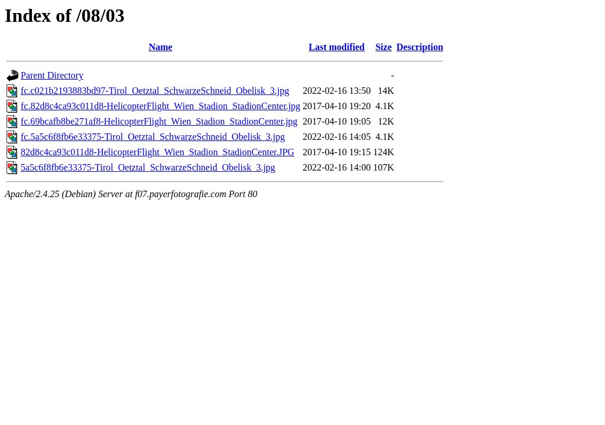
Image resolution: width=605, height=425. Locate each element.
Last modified (337, 47)
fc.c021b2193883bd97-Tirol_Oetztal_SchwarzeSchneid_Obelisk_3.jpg (155, 91)
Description (419, 47)
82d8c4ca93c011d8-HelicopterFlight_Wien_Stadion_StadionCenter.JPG (157, 152)
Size (383, 47)
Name (161, 47)
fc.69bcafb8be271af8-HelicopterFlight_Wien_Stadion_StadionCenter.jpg (159, 121)
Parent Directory (52, 75)
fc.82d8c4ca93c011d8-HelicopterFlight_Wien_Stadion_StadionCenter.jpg (160, 106)
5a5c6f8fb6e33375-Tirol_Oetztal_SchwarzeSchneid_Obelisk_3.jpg (148, 167)
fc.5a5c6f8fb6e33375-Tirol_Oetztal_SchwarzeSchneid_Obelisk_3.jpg (153, 137)
